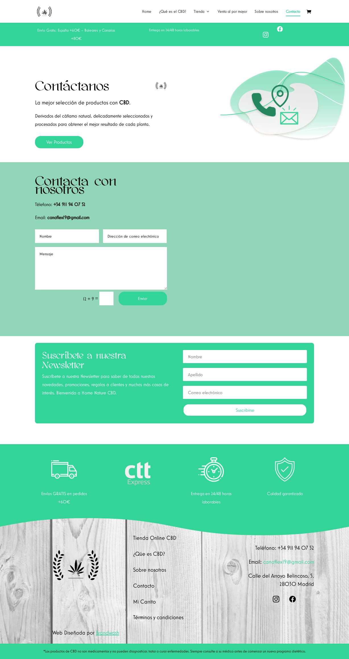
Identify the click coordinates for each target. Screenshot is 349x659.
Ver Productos (59, 142)
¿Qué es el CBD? (172, 11)
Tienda (199, 11)
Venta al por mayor (232, 11)
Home (146, 11)
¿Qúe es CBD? (149, 554)
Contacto (293, 11)
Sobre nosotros (266, 11)
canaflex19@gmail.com (68, 217)
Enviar (142, 298)
